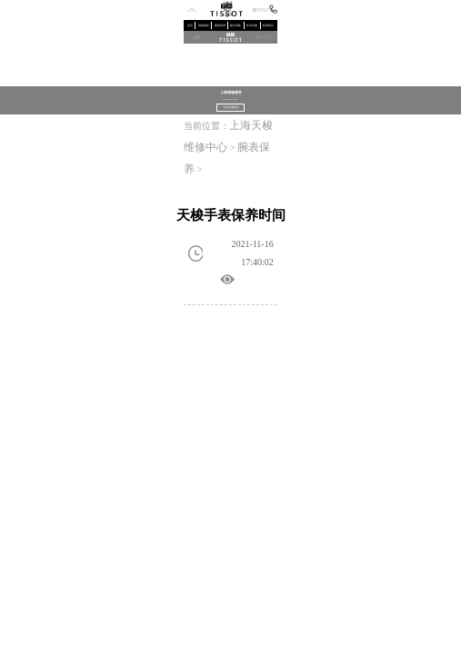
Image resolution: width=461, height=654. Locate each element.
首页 (190, 26)
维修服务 (203, 26)
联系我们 (268, 26)
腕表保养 (220, 26)
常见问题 (251, 26)
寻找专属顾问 (231, 107)
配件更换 (235, 26)
